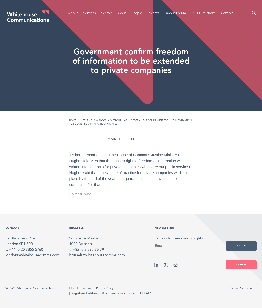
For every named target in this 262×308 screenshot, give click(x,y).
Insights (153, 13)
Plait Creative (248, 288)
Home (72, 120)
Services (89, 13)
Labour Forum (175, 13)
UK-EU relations (203, 13)
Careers (241, 265)
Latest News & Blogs (93, 120)
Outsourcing (118, 120)
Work (122, 13)
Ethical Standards (80, 288)
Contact (227, 13)
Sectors (106, 13)
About (73, 13)
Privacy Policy (104, 288)
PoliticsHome (80, 194)
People (136, 13)
